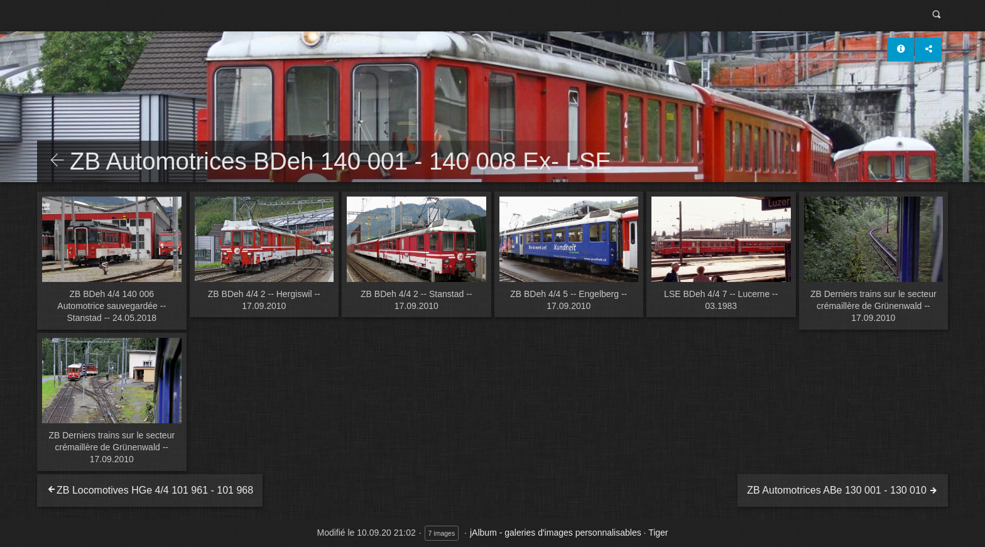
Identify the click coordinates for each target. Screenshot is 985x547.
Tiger (658, 533)
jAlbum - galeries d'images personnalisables (555, 533)
